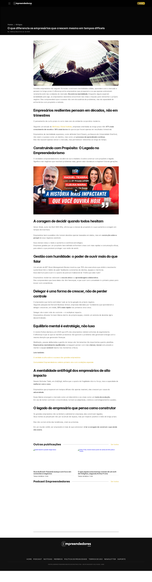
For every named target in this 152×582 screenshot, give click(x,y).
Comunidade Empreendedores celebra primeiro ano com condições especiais (63, 362)
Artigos (44, 15)
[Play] (76, 190)
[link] (32, 4)
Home (36, 15)
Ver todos (115, 444)
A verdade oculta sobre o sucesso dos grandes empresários (56, 357)
